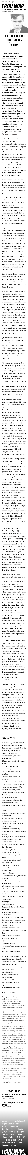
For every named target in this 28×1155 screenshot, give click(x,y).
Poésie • (5, 1142)
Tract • (17, 1123)
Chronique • (21, 1134)
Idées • (13, 1145)
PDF (16, 45)
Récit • (19, 1137)
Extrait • (14, 1139)
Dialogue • (12, 1137)
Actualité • (5, 1126)
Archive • (11, 1123)
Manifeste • (14, 1126)
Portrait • (12, 1131)
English (10, 11)
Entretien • (13, 1121)
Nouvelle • (5, 1134)
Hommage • (6, 1145)
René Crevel (9, 1082)
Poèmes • (12, 1134)
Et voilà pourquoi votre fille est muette (13, 1104)
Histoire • (14, 1129)
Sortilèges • (12, 1142)
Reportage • (6, 1129)
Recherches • (21, 1131)
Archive (3, 1098)
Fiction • (8, 1139)
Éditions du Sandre (9, 134)
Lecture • (5, 1131)
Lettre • (20, 1139)
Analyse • (5, 1121)
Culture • (20, 1121)
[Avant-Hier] (17, 1082)
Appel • (19, 1142)
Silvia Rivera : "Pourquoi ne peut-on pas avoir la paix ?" (14, 1095)
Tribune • (5, 1137)
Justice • (21, 1129)
